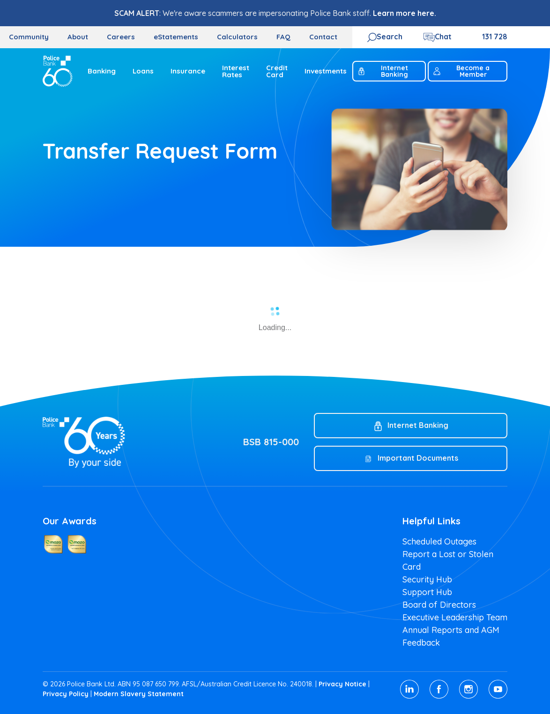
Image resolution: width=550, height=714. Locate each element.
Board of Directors (439, 604)
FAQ (283, 36)
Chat (443, 36)
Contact (323, 36)
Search (389, 36)
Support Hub (427, 592)
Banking (102, 70)
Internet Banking (382, 71)
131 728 (494, 36)
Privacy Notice (342, 684)
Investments (326, 70)
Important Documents (418, 458)
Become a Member (461, 71)
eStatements (176, 36)
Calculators (237, 36)
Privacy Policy (66, 694)
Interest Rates (235, 71)
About (77, 36)
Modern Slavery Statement (139, 694)
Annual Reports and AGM (450, 630)
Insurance (188, 70)
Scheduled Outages (439, 541)
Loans (143, 70)
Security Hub (427, 579)
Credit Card (277, 71)
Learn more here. (404, 13)
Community (29, 36)
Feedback (421, 642)
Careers (121, 36)
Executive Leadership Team (454, 617)
